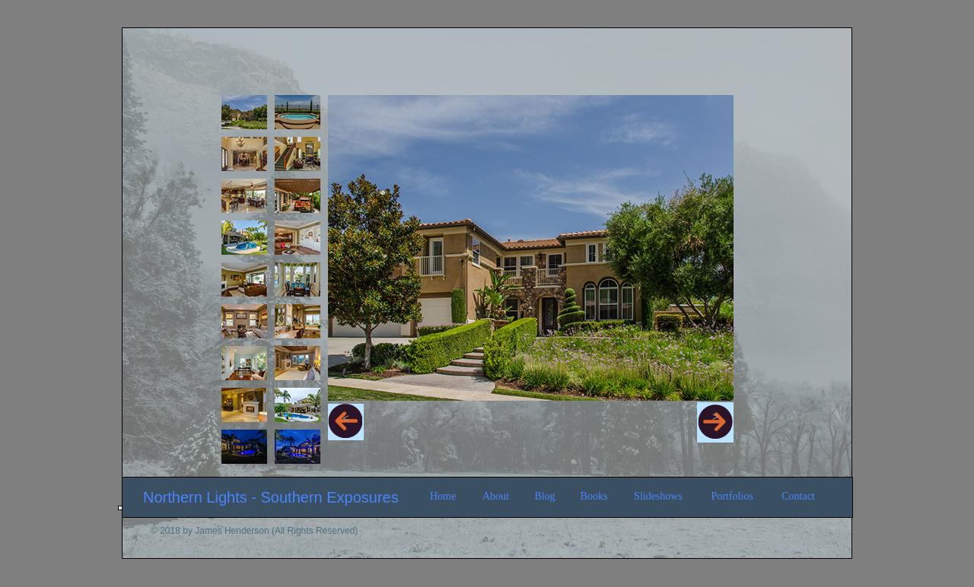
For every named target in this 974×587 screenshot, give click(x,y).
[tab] (244, 112)
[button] (346, 422)
